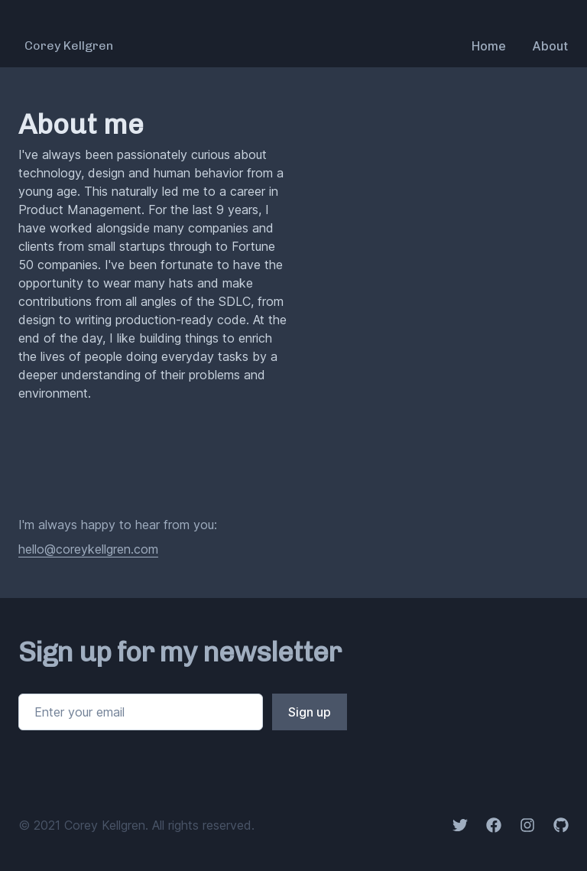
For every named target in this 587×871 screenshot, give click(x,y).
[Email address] (140, 712)
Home (489, 46)
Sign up (309, 712)
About (550, 46)
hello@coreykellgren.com (88, 549)
